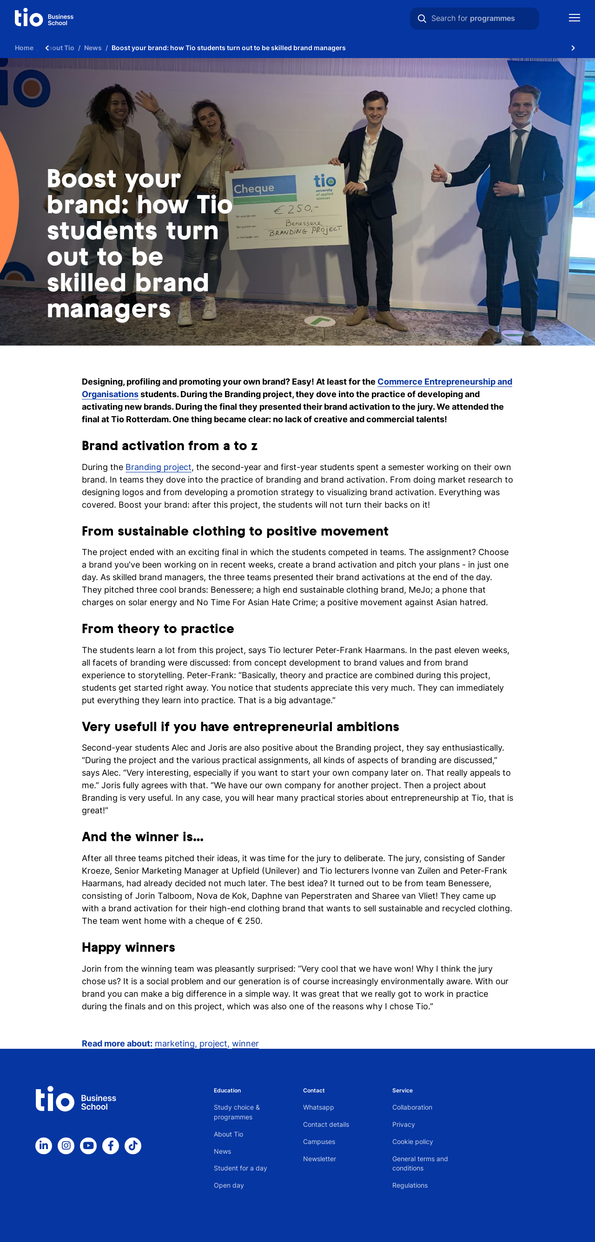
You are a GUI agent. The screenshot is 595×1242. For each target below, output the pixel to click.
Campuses (319, 1141)
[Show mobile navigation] (574, 19)
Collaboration (412, 1107)
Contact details (326, 1124)
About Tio (228, 1134)
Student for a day (240, 1168)
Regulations (410, 1185)
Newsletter (319, 1159)
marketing (175, 1043)
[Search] (422, 18)
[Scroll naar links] (47, 47)
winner (245, 1043)
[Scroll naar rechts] (573, 47)
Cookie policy (412, 1141)
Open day (229, 1185)
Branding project (159, 467)
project (213, 1043)
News (222, 1151)
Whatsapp (318, 1107)
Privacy (403, 1124)
